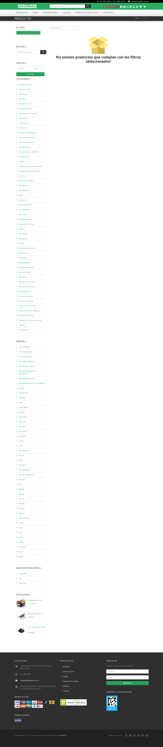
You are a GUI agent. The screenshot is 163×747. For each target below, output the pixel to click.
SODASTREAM (23, 518)
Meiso (21, 528)
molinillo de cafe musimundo (28, 33)
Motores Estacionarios (27, 287)
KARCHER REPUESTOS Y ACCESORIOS (32, 383)
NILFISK (21, 542)
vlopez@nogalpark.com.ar (138, 1)
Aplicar (30, 74)
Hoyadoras (23, 200)
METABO (22, 412)
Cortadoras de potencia (27, 137)
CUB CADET (22, 431)
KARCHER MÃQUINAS (26, 366)
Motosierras (23, 277)
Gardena (22, 176)
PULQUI (21, 455)
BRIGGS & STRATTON (26, 475)
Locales (66, 12)
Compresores (23, 123)
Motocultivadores (25, 291)
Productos (22, 12)
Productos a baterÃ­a (26, 301)
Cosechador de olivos (26, 142)
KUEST (21, 537)
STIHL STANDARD (25, 347)
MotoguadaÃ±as (24, 262)
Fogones (22, 161)
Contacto (108, 12)
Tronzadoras (23, 330)
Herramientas (23, 185)
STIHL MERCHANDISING (27, 361)
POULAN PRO (23, 393)
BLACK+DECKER (24, 470)
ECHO (21, 460)
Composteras (23, 118)
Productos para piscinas (27, 306)
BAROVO (22, 513)
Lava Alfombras (24, 210)
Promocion (22, 583)
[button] (65, 28)
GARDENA (22, 398)
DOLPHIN (22, 427)
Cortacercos (23, 128)
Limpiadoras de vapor (26, 224)
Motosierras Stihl (25, 272)
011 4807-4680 (103, 1)
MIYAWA (21, 489)
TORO (21, 446)
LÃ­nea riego (23, 214)
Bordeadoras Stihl (25, 109)
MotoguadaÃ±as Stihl (26, 267)
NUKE (20, 556)
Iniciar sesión (110, 7)
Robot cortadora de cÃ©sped (29, 311)
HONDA (21, 388)
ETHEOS (21, 508)
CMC (20, 484)
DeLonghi (22, 547)
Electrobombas (24, 157)
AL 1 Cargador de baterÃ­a (37, 628)
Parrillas (21, 243)
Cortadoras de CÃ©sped (27, 133)
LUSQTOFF (22, 436)
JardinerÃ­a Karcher (25, 205)
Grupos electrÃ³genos (26, 181)
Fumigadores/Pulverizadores (29, 171)
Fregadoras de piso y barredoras (30, 166)
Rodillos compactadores (27, 248)
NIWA (20, 402)
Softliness (63, 735)
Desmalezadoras (25, 147)
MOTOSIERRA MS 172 (35, 614)
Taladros (22, 325)
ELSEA (21, 552)
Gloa (20, 532)
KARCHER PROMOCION (27, 378)
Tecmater (22, 479)
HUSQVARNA (23, 407)
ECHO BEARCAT (24, 451)
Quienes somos (68, 671)
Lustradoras (23, 234)
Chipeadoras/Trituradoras (28, 113)
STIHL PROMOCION (25, 352)
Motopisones (23, 238)
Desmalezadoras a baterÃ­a (28, 152)
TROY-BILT (22, 465)
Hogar (21, 195)
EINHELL (21, 494)
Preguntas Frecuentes (87, 12)
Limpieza (22, 229)
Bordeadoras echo (25, 104)
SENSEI (21, 441)
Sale (20, 578)
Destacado (22, 573)
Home (35, 12)
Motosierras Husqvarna (27, 282)
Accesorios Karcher (25, 84)
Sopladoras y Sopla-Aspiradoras (30, 320)
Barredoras (23, 99)
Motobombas (23, 258)
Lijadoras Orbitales (25, 219)
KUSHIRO (22, 504)
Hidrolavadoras (24, 190)
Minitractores (23, 253)
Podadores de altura (26, 296)
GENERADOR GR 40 (35, 600)
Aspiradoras (23, 94)
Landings (66, 686)
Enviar (127, 683)
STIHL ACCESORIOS (25, 357)
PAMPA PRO (23, 417)
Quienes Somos (50, 12)
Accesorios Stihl (24, 89)
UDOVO (21, 499)
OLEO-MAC (22, 422)
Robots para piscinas (26, 315)
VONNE (21, 523)
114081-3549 (119, 1)
